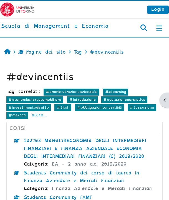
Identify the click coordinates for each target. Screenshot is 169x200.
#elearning (115, 92)
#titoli (63, 107)
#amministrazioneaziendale (71, 92)
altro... (39, 115)
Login (158, 9)
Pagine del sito (42, 52)
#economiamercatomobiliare (34, 100)
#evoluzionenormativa (124, 100)
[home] (55, 26)
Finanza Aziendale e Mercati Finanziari (102, 188)
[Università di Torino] (17, 9)
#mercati (17, 115)
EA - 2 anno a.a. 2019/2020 (89, 164)
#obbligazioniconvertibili (99, 107)
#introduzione (82, 100)
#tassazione (142, 107)
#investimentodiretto (28, 107)
